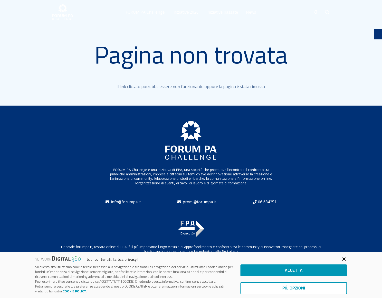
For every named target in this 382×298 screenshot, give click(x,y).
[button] (327, 12)
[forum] (62, 12)
